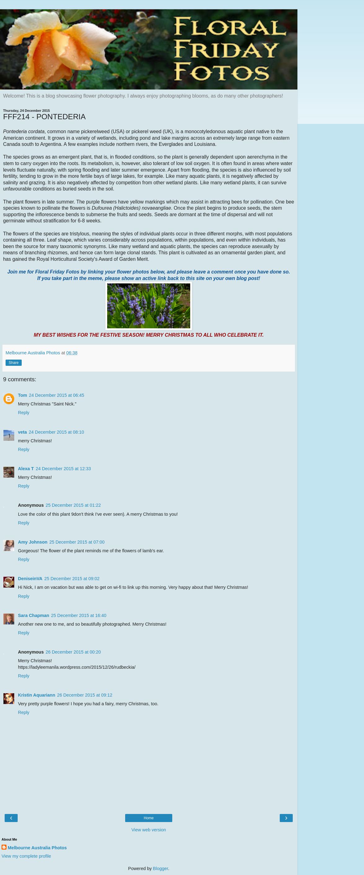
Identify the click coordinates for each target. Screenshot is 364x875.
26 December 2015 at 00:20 (73, 652)
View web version (148, 829)
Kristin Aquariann (36, 695)
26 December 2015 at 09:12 (84, 695)
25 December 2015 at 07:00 (76, 542)
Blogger (160, 868)
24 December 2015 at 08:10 (56, 432)
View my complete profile (26, 856)
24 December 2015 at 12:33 (63, 468)
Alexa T (26, 468)
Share (14, 363)
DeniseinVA (30, 578)
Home (149, 818)
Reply (23, 412)
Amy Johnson (32, 542)
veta (22, 432)
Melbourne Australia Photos (37, 847)
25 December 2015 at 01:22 (73, 505)
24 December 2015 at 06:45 (56, 395)
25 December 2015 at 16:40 (78, 615)
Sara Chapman (33, 615)
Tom (22, 395)
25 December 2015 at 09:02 (71, 578)
